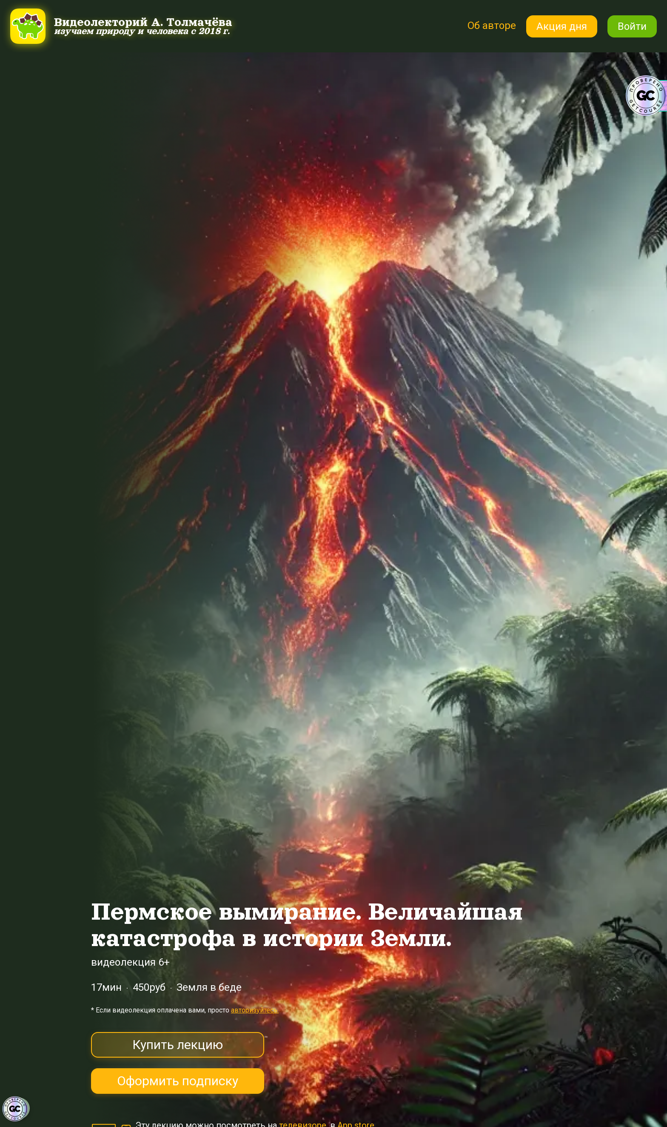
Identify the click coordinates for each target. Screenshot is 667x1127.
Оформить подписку (177, 1080)
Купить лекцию (177, 1044)
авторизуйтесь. (255, 1010)
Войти (632, 26)
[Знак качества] (15, 1109)
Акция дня (561, 26)
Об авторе (491, 26)
